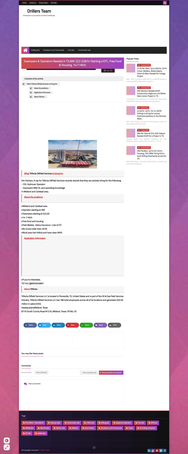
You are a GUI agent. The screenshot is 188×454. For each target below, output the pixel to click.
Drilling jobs (105, 422)
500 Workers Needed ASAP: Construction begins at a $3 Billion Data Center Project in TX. (151, 93)
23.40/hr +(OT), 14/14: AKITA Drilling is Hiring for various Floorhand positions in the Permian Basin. (151, 114)
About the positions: (41, 88)
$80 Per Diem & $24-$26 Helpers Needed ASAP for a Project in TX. (151, 135)
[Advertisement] (122, 26)
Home (24, 2)
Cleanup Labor (55, 422)
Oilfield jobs (29, 428)
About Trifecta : (39, 96)
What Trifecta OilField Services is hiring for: (42, 83)
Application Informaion (42, 92)
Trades (130, 428)
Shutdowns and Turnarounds (53, 50)
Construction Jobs (84, 50)
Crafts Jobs (90, 422)
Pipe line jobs (44, 428)
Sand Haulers (89, 428)
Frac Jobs (71, 50)
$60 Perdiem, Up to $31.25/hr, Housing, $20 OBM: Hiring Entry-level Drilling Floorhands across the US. (151, 154)
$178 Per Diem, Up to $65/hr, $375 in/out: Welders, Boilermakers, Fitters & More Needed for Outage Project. (152, 72)
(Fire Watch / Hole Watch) (34, 422)
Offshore (154, 422)
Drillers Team (39, 11)
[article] (97, 340)
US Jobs (28, 433)
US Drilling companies (147, 428)
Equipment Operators (123, 422)
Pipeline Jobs (60, 428)
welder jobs (41, 433)
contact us (33, 2)
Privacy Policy (43, 2)
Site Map (53, 2)
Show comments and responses (112, 372)
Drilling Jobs (35, 50)
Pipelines (75, 428)
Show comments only (89, 372)
